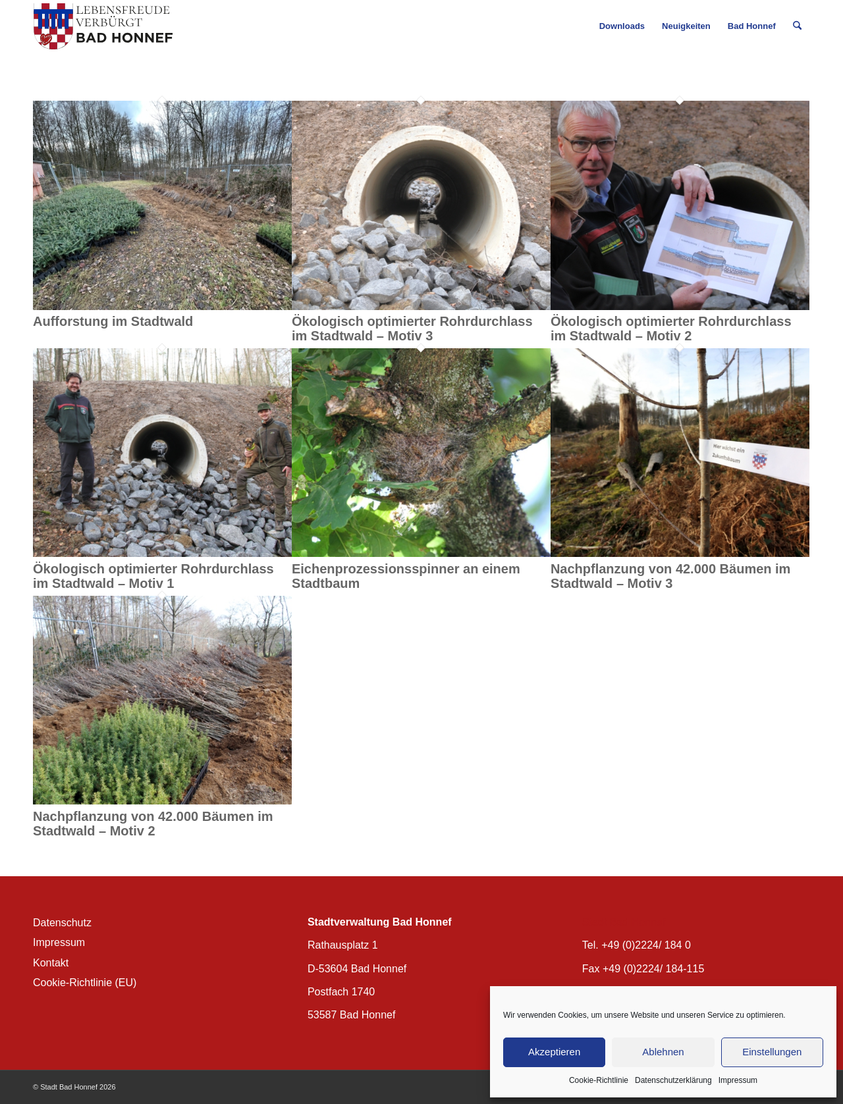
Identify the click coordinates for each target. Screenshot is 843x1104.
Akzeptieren (554, 1051)
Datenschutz (62, 922)
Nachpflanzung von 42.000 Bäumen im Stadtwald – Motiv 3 (671, 576)
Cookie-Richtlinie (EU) (84, 982)
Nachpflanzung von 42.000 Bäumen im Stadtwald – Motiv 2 (153, 823)
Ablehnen (663, 1051)
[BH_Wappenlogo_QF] (103, 26)
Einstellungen (772, 1051)
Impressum (738, 1080)
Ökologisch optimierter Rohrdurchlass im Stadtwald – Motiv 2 (671, 328)
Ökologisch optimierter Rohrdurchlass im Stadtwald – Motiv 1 (153, 576)
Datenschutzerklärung (673, 1080)
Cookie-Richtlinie (598, 1080)
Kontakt (50, 962)
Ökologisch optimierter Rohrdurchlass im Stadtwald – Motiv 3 (412, 328)
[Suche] (797, 26)
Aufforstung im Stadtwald (113, 321)
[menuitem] (622, 26)
